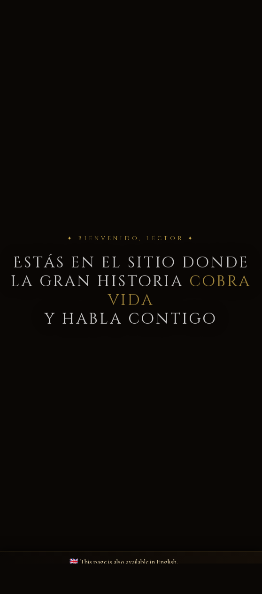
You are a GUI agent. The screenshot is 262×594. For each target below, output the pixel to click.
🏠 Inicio (18, 33)
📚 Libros (47, 33)
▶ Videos (123, 33)
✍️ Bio (72, 33)
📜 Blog (96, 33)
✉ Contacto (155, 33)
